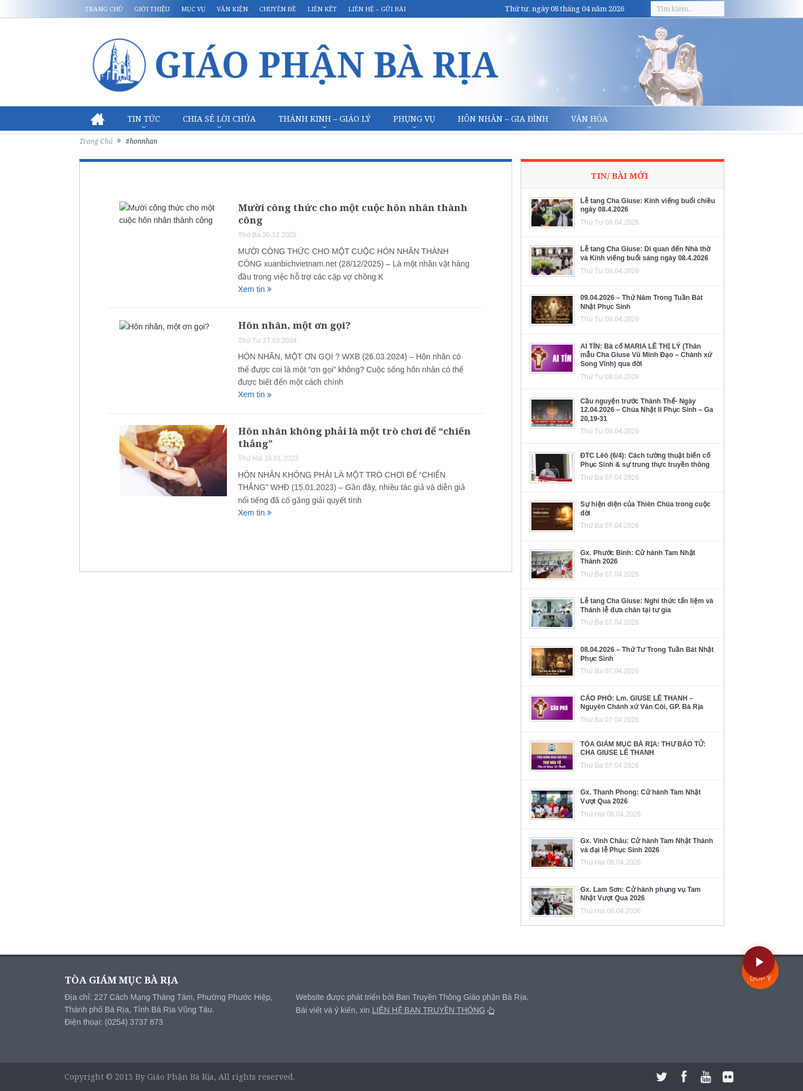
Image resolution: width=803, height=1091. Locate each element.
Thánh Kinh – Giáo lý (324, 118)
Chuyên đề (277, 9)
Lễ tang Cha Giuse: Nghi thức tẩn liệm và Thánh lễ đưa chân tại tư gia (647, 605)
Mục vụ (193, 9)
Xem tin (255, 289)
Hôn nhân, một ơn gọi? (294, 325)
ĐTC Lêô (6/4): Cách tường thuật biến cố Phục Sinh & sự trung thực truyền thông (645, 460)
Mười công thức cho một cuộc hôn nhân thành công (352, 213)
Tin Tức (143, 118)
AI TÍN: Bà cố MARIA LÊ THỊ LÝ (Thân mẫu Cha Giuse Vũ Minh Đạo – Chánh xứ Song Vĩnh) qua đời (646, 355)
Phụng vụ (414, 118)
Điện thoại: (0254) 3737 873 (114, 1021)
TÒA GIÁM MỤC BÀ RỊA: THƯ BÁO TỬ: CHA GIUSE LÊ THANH (643, 748)
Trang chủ (104, 9)
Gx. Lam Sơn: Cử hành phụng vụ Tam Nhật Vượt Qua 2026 (641, 894)
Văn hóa (589, 118)
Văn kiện (232, 9)
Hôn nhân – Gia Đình (503, 118)
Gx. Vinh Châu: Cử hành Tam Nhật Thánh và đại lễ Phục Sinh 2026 (647, 845)
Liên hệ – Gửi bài (377, 9)
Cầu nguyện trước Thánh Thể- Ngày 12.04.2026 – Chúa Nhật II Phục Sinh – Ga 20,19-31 (647, 410)
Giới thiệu (152, 9)
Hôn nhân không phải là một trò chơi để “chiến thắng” (354, 437)
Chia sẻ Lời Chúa (219, 118)
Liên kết (322, 9)
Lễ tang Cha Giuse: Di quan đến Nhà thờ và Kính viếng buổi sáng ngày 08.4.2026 (646, 253)
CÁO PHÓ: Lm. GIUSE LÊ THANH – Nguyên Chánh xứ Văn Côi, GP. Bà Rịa (642, 702)
